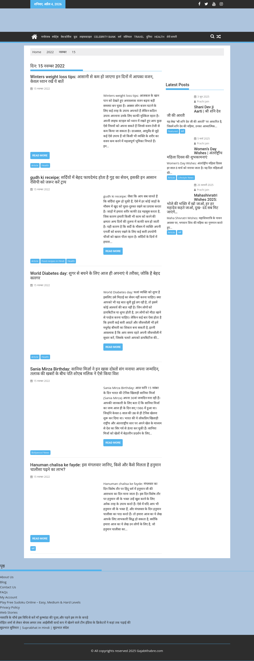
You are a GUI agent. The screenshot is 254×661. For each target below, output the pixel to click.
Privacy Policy (10, 607)
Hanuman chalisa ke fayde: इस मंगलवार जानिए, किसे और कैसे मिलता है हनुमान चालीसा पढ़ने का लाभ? (95, 467)
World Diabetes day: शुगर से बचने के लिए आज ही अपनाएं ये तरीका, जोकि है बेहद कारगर (95, 275)
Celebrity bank (105, 36)
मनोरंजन (45, 36)
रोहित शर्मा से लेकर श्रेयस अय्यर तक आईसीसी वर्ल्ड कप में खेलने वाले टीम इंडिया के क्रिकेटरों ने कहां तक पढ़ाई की (65, 622)
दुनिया (149, 36)
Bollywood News (40, 452)
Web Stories (8, 612)
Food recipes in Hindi (53, 261)
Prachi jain (201, 101)
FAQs (4, 592)
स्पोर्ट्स (55, 36)
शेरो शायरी (172, 36)
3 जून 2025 (201, 96)
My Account (8, 597)
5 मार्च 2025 (202, 138)
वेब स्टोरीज (66, 36)
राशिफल (128, 36)
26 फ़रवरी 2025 (204, 185)
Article (35, 165)
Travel (139, 36)
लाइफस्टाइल (86, 36)
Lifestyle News (186, 177)
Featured (173, 131)
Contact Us (8, 587)
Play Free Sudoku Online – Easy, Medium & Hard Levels (40, 602)
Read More (40, 155)
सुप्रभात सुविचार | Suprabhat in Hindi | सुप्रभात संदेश (34, 627)
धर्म (119, 36)
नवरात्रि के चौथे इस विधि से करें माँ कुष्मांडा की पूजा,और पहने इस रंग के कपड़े (44, 617)
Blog (3, 582)
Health (159, 36)
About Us (6, 577)
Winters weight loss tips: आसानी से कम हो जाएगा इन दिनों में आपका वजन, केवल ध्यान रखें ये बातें (91, 79)
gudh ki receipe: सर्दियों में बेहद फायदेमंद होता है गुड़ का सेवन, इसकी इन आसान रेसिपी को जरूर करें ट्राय (93, 180)
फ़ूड (75, 36)
